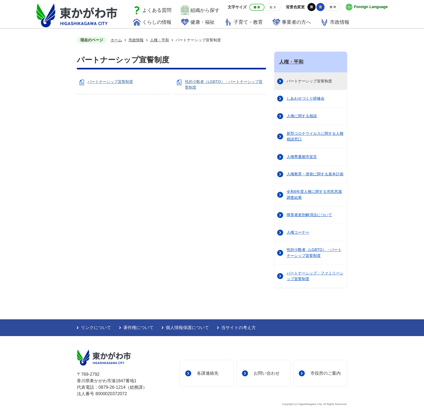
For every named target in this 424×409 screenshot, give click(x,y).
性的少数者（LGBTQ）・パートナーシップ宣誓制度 (314, 252)
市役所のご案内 (325, 373)
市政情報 (339, 22)
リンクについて (96, 327)
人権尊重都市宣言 (302, 157)
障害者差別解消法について (309, 215)
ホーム (116, 40)
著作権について (138, 327)
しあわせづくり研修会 (305, 98)
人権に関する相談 (302, 116)
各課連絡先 (207, 373)
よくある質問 (156, 10)
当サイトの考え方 (238, 327)
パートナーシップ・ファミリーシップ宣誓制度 (315, 276)
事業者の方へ (296, 22)
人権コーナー (298, 232)
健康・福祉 (202, 22)
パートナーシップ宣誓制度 (110, 81)
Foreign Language (371, 7)
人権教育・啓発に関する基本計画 (315, 174)
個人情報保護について (187, 327)
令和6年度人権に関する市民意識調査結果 (314, 194)
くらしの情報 (156, 22)
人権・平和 (159, 40)
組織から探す (205, 10)
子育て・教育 (248, 22)
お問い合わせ (267, 373)
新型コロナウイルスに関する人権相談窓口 (315, 136)
